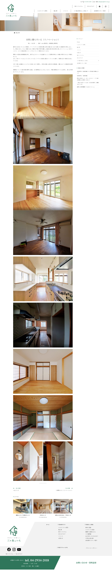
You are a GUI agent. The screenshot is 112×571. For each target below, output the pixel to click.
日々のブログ (90, 5)
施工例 (55, 8)
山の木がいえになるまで (91, 536)
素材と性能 (88, 527)
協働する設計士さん (90, 532)
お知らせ (79, 52)
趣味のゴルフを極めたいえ (23, 515)
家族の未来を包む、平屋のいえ (63, 515)
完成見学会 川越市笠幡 (82, 75)
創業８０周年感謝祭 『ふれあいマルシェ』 (86, 87)
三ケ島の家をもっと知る (81, 8)
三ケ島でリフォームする (62, 547)
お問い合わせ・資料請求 (86, 562)
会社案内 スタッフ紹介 (100, 8)
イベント (65, 8)
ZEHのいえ (43, 515)
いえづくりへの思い (42, 8)
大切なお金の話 (89, 538)
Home (78, 42)
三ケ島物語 (88, 534)
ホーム (47, 524)
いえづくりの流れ (90, 529)
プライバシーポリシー (91, 548)
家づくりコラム (79, 5)
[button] (81, 8)
